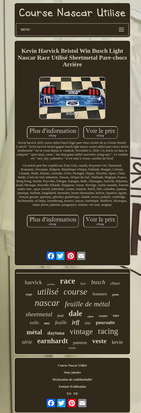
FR (76, 393)
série (27, 342)
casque (103, 316)
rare (116, 316)
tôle (88, 323)
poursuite (105, 322)
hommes (99, 293)
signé (90, 316)
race (67, 280)
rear (29, 294)
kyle (83, 283)
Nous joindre (72, 372)
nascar (47, 303)
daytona (55, 333)
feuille (61, 322)
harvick (33, 282)
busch (98, 282)
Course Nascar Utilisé (72, 365)
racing (108, 331)
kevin (117, 342)
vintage (81, 331)
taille (34, 322)
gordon (51, 284)
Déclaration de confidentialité (72, 379)
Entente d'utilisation (72, 386)
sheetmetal (39, 314)
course (75, 291)
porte (115, 294)
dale (75, 313)
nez (47, 323)
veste (99, 341)
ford (60, 316)
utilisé (47, 291)
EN (69, 393)
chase (115, 283)
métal (34, 332)
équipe (72, 347)
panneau (80, 342)
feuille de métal (87, 304)
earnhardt (52, 341)
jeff (76, 322)
